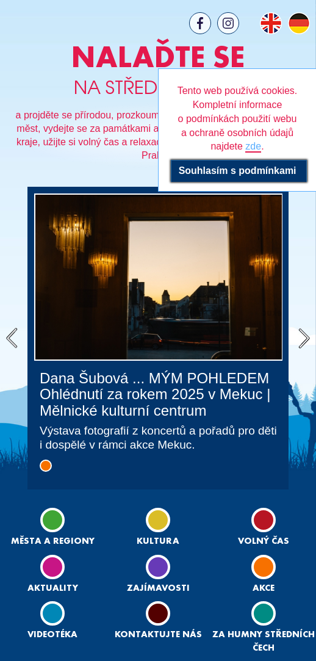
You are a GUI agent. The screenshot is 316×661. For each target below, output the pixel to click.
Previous (12, 338)
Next (304, 338)
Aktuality (52, 574)
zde (253, 146)
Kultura (158, 527)
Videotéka (52, 620)
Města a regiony (53, 527)
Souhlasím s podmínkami (239, 170)
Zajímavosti (158, 574)
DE (299, 23)
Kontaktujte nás (158, 620)
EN (271, 23)
